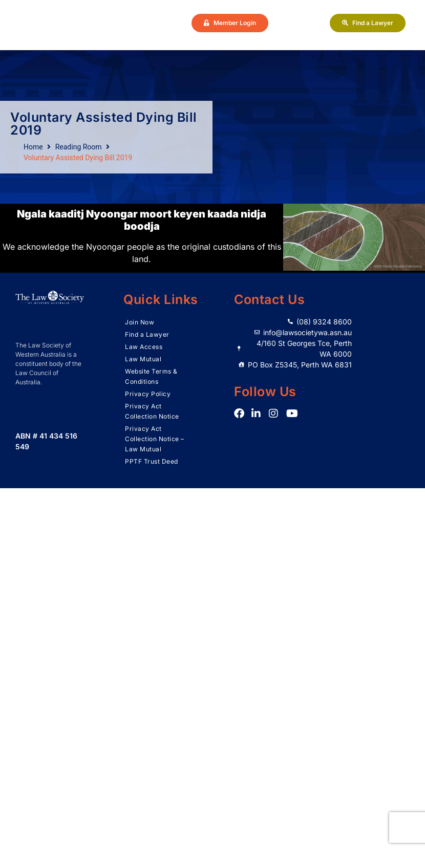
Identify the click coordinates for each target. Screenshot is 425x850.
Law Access (143, 347)
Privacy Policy (148, 394)
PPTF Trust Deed (151, 461)
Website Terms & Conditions (151, 376)
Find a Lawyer (147, 334)
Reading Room (78, 147)
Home (33, 147)
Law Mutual (143, 359)
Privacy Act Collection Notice (152, 411)
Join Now (139, 322)
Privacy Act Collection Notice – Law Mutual (154, 439)
